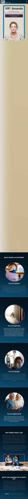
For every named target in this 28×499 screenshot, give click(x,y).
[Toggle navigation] (26, 1)
